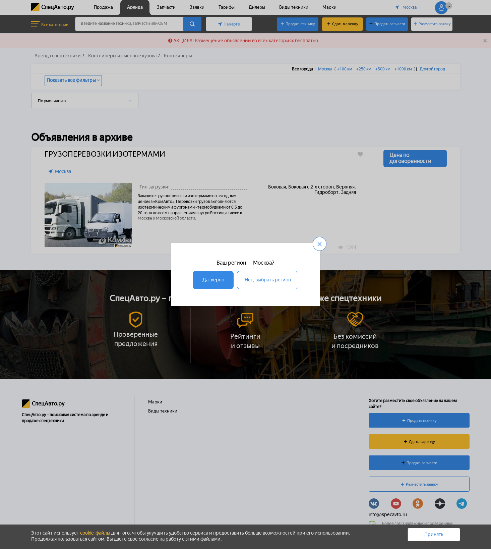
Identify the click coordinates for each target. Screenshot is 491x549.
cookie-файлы (95, 533)
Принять (433, 534)
